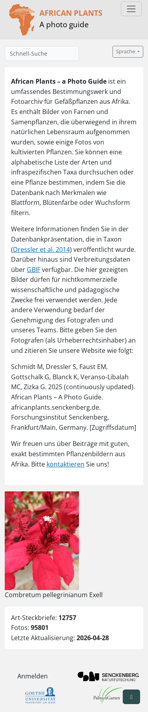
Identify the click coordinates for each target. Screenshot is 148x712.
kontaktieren (65, 464)
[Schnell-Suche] (42, 53)
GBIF (33, 269)
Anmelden (32, 676)
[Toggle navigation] (131, 9)
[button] (131, 697)
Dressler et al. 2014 (41, 249)
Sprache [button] (126, 51)
